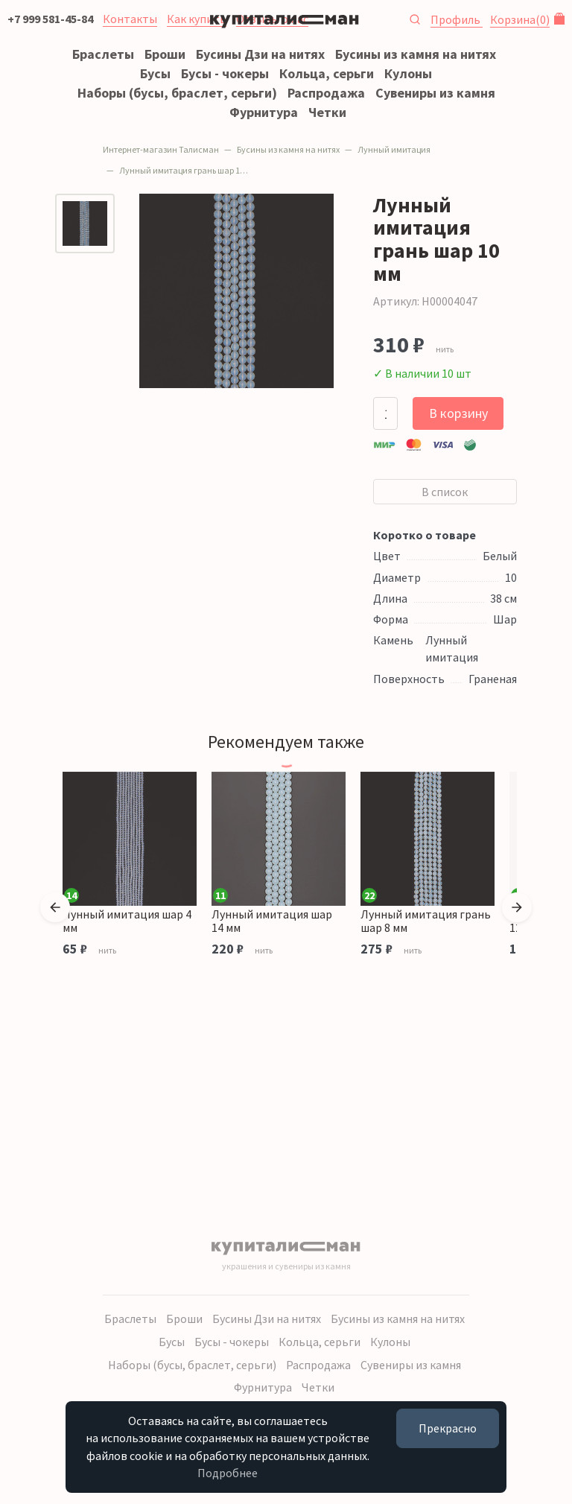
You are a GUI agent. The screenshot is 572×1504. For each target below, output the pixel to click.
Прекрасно (438, 1428)
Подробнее (280, 1472)
